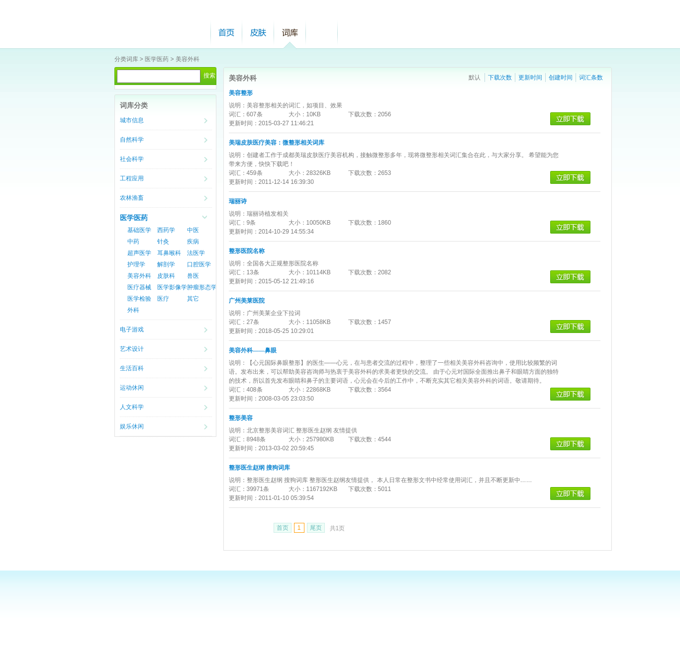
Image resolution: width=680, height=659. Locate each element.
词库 (290, 32)
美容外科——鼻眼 (253, 350)
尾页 (316, 527)
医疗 (163, 298)
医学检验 (139, 298)
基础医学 (139, 230)
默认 (475, 77)
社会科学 (132, 159)
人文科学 (132, 407)
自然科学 (132, 139)
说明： (238, 105)
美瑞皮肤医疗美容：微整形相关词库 (276, 142)
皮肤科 (166, 275)
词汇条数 (591, 77)
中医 (193, 230)
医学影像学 (172, 287)
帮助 (322, 32)
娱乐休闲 (132, 426)
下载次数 (500, 77)
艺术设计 (132, 348)
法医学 (196, 252)
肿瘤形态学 (202, 287)
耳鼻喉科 (169, 252)
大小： (297, 114)
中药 (133, 241)
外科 (133, 310)
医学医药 (157, 59)
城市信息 (132, 120)
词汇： (238, 114)
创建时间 (561, 77)
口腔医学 (199, 264)
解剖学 (166, 264)
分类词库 (126, 59)
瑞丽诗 (238, 201)
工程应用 (132, 178)
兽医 (193, 275)
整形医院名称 (247, 250)
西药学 (166, 230)
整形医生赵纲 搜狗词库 (259, 467)
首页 (226, 32)
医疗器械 (139, 287)
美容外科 (187, 59)
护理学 (136, 264)
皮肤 (258, 32)
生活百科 (132, 368)
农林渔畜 (132, 197)
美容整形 (241, 92)
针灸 (163, 241)
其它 (193, 298)
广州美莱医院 (247, 300)
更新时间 (530, 77)
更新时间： (244, 123)
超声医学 (139, 252)
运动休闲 (132, 387)
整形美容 (241, 417)
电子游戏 (132, 329)
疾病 (193, 241)
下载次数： (363, 114)
